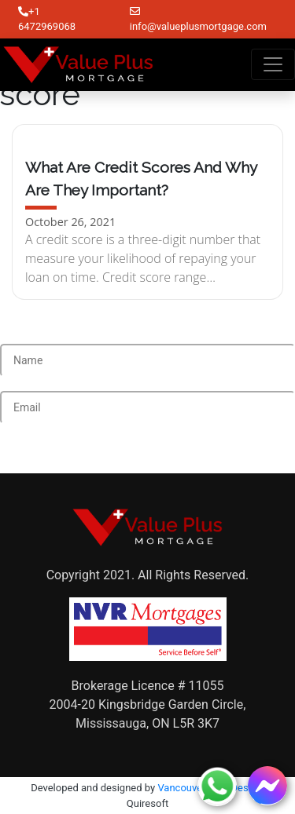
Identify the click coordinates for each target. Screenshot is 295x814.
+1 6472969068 (47, 19)
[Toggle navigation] (273, 64)
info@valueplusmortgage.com (198, 19)
